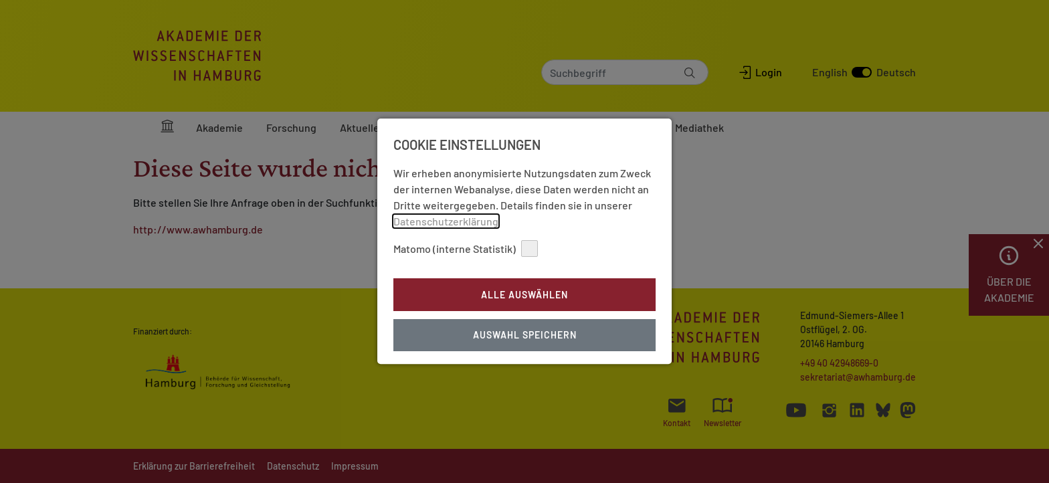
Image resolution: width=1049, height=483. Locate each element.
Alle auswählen (524, 278)
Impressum (495, 358)
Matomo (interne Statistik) (465, 232)
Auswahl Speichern (525, 319)
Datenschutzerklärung (445, 205)
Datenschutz (551, 358)
